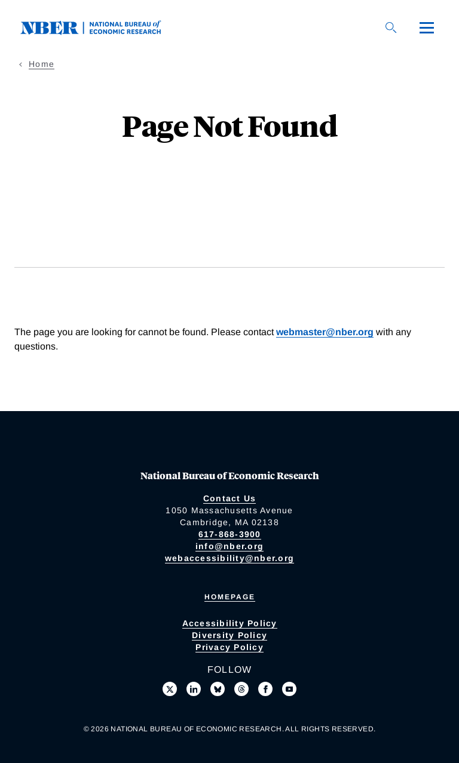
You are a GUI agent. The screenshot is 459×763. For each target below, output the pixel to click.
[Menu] (427, 27)
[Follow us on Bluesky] (217, 689)
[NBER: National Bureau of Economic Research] (100, 27)
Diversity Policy (229, 635)
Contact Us (229, 498)
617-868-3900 (229, 534)
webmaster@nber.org (325, 332)
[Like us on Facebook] (265, 689)
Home (41, 64)
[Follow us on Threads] (241, 689)
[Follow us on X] (170, 689)
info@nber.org (229, 546)
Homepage (229, 597)
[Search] (391, 27)
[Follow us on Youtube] (289, 689)
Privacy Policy (229, 647)
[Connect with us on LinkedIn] (193, 689)
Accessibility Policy (229, 623)
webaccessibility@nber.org (229, 558)
